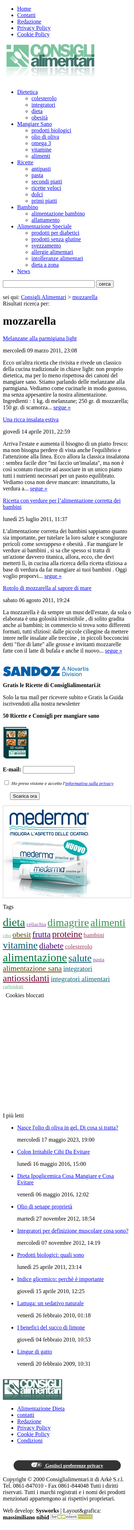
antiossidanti (26, 978)
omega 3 (41, 143)
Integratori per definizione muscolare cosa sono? (72, 1231)
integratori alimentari (80, 979)
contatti (25, 1415)
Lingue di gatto (34, 1352)
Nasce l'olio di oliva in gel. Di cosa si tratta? (67, 1128)
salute (79, 957)
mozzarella (84, 297)
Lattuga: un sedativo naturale (50, 1303)
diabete (51, 945)
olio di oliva (45, 137)
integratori (43, 105)
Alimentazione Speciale (44, 226)
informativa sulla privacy (89, 783)
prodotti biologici (51, 130)
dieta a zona (45, 265)
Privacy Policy (34, 28)
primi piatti (44, 201)
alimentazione (35, 957)
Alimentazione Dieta (41, 1409)
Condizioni (30, 1441)
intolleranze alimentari (57, 258)
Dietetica (27, 92)
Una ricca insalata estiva (31, 419)
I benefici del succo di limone (51, 1327)
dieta (37, 111)
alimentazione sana (32, 968)
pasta (37, 175)
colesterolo (43, 98)
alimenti (40, 156)
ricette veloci (46, 188)
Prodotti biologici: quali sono (50, 1255)
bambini (94, 935)
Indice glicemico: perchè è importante (60, 1279)
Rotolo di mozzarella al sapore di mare (47, 588)
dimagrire (68, 922)
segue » (61, 407)
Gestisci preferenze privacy (67, 1465)
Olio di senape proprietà (44, 1207)
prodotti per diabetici (55, 233)
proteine (67, 934)
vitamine (41, 150)
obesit (22, 934)
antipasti (41, 169)
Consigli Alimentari (43, 297)
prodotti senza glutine (56, 239)
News (23, 271)
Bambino (27, 207)
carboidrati (13, 986)
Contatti (26, 15)
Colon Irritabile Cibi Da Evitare (53, 1152)
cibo (7, 935)
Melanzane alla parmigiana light (40, 338)
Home (24, 9)
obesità (39, 118)
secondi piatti (46, 182)
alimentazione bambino (58, 214)
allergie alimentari (52, 252)
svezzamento (46, 246)
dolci (37, 194)
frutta (41, 934)
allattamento (45, 220)
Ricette (25, 162)
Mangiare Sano (34, 124)
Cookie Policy (33, 34)
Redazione (29, 21)
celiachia (36, 924)
